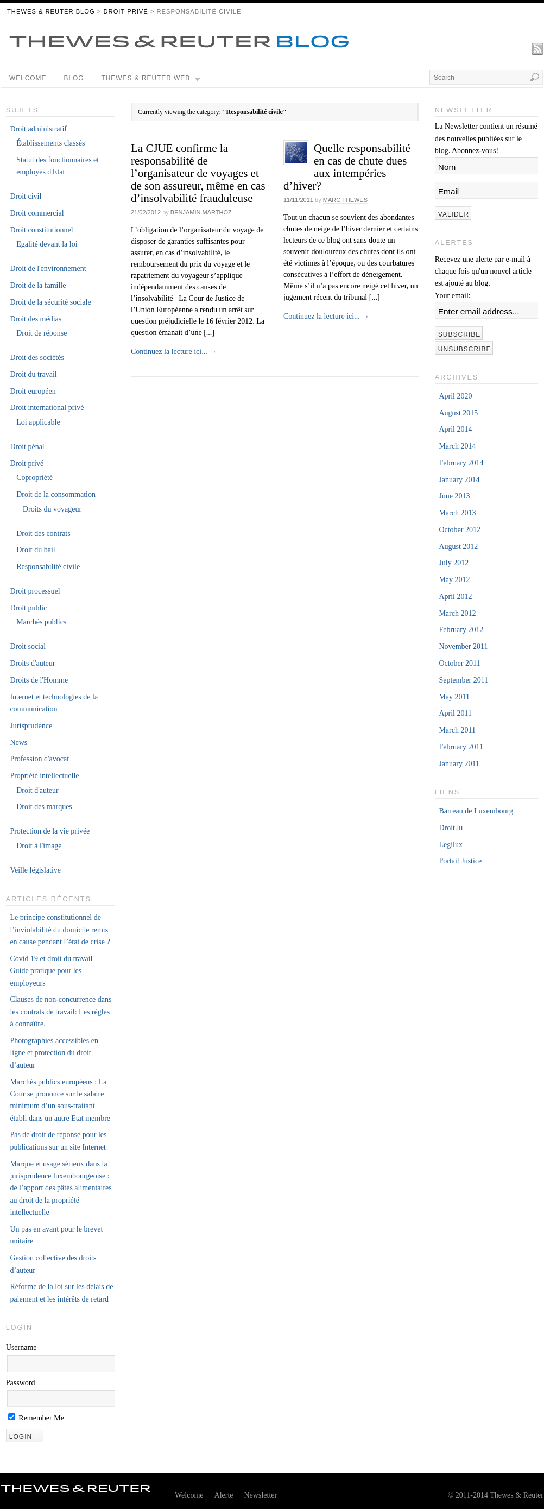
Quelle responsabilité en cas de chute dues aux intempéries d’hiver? (346, 167)
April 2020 (455, 396)
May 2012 (454, 580)
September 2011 (463, 680)
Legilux (451, 845)
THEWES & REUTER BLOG (51, 11)
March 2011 (457, 730)
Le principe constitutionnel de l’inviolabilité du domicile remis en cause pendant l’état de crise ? (60, 929)
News (18, 742)
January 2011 (459, 764)
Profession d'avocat (39, 759)
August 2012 (458, 546)
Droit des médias (35, 319)
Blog (74, 78)
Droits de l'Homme (39, 680)
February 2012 (461, 630)
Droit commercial (37, 213)
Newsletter (260, 1495)
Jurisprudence (31, 726)
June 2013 (454, 496)
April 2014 (455, 429)
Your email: (453, 296)
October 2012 (459, 530)
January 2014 (459, 480)
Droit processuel (35, 591)
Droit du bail (35, 550)
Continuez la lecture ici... (174, 352)
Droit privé (125, 11)
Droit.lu (451, 828)
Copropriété (34, 477)
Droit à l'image (38, 846)
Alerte (223, 1495)
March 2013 (457, 513)
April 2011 (455, 713)
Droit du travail (33, 374)
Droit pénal (27, 447)
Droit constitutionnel (41, 230)
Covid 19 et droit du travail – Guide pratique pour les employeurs (54, 971)
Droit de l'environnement (48, 268)
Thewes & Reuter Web (151, 80)
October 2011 (459, 663)
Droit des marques (44, 807)
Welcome (27, 78)
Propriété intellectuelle (44, 776)
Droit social (28, 646)
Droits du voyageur (52, 509)
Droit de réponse (41, 333)
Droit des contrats (43, 533)
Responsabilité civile (48, 567)
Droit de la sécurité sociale (50, 302)
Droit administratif (38, 129)
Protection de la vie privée (50, 831)
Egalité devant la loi (46, 244)
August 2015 (458, 413)
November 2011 (463, 646)
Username (21, 1347)
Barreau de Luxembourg (476, 811)
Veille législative (35, 870)
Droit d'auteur (37, 790)
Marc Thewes (345, 200)
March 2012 (457, 613)
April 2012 (455, 596)
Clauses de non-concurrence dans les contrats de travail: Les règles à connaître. (60, 1011)
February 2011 (461, 747)
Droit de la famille (38, 285)
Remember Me (36, 1418)
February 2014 (461, 463)
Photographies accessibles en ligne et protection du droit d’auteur (54, 1053)
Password (20, 1383)
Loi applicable (38, 422)
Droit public (28, 608)
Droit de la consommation (56, 494)
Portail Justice (460, 861)
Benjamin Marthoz (201, 212)
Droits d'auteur (32, 663)
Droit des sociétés (37, 357)
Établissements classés (50, 143)
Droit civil (25, 196)
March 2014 (457, 446)
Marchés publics (41, 622)
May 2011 (454, 697)
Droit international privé (47, 407)
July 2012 (454, 563)
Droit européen (32, 391)
